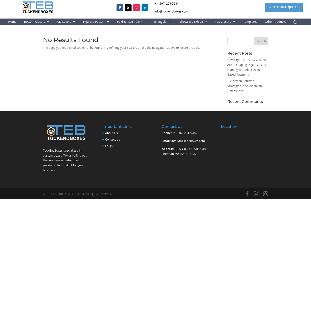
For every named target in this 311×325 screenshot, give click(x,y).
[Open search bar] (295, 22)
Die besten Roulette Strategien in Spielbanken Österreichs (244, 86)
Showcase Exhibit (191, 22)
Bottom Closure (34, 22)
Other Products (275, 22)
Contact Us (112, 139)
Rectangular (160, 22)
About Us (111, 133)
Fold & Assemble (128, 22)
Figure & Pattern (94, 22)
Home (12, 22)
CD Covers (64, 22)
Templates (250, 22)
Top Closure (223, 22)
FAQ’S (109, 146)
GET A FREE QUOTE (284, 7)
